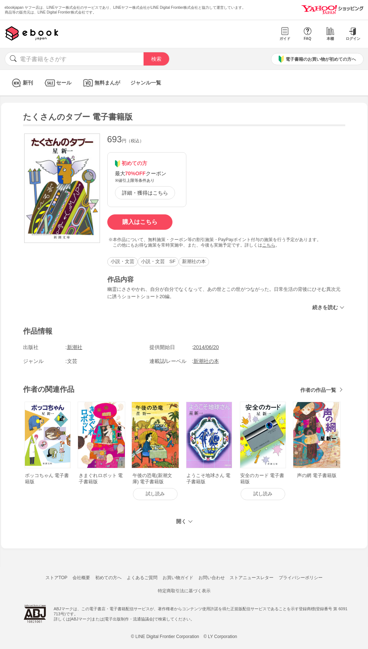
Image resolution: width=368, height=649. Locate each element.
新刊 (21, 82)
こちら (268, 245)
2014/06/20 (206, 347)
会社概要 (81, 577)
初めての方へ (108, 577)
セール (57, 82)
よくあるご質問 (142, 577)
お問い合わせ (211, 577)
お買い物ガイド (178, 577)
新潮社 (74, 347)
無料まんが (101, 82)
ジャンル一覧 (145, 83)
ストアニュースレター (252, 577)
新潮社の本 (194, 261)
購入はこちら (139, 222)
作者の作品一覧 (318, 390)
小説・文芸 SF (158, 261)
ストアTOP (56, 577)
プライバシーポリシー (301, 577)
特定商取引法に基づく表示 (184, 590)
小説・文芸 (122, 261)
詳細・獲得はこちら (145, 193)
